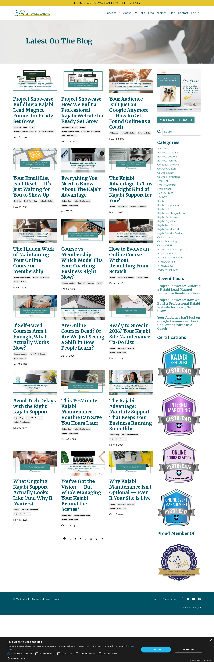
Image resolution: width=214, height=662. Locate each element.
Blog (172, 13)
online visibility (144, 145)
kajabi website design (90, 149)
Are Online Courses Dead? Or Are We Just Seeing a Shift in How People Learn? (83, 382)
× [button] (211, 640)
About (127, 13)
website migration (170, 300)
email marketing (20, 145)
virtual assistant (169, 290)
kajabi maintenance (82, 228)
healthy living (167, 205)
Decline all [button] (188, 649)
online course (20, 320)
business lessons (170, 161)
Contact (183, 13)
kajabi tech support (70, 233)
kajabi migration (168, 240)
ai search (114, 145)
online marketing (46, 222)
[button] (71, 658)
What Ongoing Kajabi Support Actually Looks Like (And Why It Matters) (33, 556)
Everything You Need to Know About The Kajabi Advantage (81, 209)
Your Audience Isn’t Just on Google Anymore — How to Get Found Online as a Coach (130, 119)
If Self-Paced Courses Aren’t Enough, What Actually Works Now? (33, 379)
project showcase (46, 149)
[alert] (107, 649)
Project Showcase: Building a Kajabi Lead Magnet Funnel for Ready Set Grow (33, 119)
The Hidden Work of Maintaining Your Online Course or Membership (30, 294)
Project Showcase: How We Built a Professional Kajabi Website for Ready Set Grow (82, 119)
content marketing (127, 145)
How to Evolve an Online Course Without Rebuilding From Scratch (130, 291)
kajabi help (66, 228)
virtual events (167, 296)
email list (17, 222)
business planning (171, 165)
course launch (168, 180)
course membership (86, 323)
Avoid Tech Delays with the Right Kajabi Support (34, 455)
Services (113, 13)
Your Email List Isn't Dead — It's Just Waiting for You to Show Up (35, 206)
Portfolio (139, 13)
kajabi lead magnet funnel (25, 149)
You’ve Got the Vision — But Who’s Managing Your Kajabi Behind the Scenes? (81, 559)
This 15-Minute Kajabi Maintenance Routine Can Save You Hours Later (81, 461)
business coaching (70, 145)
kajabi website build (70, 149)
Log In (195, 13)
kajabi (32, 145)
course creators (68, 323)
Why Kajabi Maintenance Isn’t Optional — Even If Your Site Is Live (128, 556)
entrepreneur (167, 201)
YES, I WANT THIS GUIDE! (177, 121)
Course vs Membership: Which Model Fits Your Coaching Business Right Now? (81, 297)
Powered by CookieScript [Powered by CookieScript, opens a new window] (201, 660)
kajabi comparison (170, 221)
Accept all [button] (155, 649)
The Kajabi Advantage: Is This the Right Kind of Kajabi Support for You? (128, 212)
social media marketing (174, 286)
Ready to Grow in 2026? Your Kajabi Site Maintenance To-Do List (128, 379)
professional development (176, 275)
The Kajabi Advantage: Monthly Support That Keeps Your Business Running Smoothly (127, 467)
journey (163, 211)
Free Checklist (157, 13)
